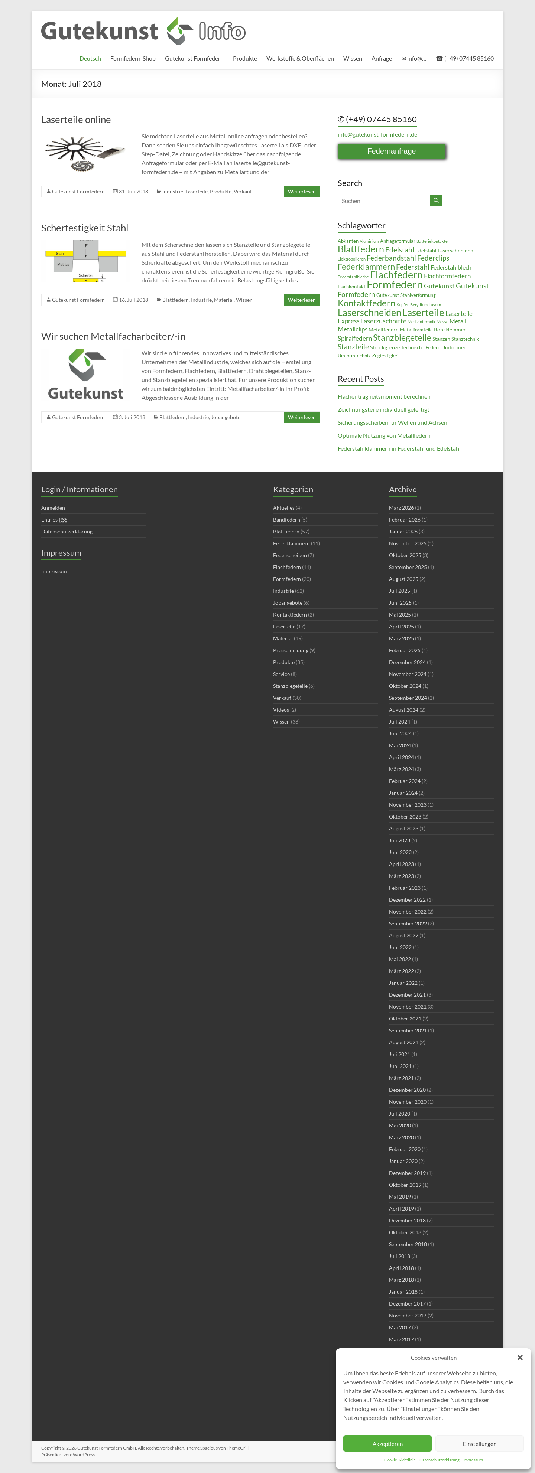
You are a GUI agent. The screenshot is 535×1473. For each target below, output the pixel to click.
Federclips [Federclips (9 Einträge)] (433, 258)
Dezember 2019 (407, 1173)
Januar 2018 (403, 1292)
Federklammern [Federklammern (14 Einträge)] (366, 266)
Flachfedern (287, 567)
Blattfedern (175, 300)
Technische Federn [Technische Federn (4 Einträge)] (420, 347)
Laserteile (196, 191)
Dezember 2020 (407, 1090)
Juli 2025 (399, 591)
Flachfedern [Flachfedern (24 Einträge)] (396, 275)
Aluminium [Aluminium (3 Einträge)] (369, 241)
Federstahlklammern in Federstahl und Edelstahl (399, 448)
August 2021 (403, 1042)
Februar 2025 (405, 650)
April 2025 (401, 626)
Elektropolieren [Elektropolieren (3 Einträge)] (352, 259)
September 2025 (408, 567)
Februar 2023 (405, 888)
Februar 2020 (405, 1149)
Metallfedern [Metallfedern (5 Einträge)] (384, 329)
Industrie (172, 191)
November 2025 (408, 543)
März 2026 (401, 507)
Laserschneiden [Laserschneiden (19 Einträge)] (369, 312)
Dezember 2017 (407, 1303)
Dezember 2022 (407, 899)
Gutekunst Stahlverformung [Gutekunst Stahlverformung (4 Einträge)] (406, 295)
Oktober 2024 (405, 686)
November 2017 (408, 1315)
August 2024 (403, 709)
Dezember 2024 (407, 662)
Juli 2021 (399, 1054)
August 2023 (403, 828)
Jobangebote (225, 417)
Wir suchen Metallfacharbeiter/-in (113, 336)
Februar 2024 (405, 781)
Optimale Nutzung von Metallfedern (384, 435)
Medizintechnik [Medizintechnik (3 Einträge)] (421, 321)
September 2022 (408, 923)
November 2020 (408, 1101)
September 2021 (408, 1030)
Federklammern (291, 543)
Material (224, 300)
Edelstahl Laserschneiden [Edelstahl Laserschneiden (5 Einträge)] (444, 250)
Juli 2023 (399, 840)
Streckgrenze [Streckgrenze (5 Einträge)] (385, 347)
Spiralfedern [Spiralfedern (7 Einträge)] (355, 338)
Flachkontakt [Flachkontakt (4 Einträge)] (352, 287)
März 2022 (401, 971)
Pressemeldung (290, 650)
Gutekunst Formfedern (194, 58)
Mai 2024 (400, 745)
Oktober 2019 (405, 1185)
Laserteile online (76, 119)
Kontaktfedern (290, 614)
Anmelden (53, 507)
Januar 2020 (403, 1161)
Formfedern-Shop (133, 58)
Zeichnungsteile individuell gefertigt (383, 409)
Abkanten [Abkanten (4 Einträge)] (348, 241)
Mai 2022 (400, 959)
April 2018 (401, 1268)
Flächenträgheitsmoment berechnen (384, 396)
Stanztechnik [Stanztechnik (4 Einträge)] (465, 339)
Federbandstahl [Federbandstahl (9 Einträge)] (391, 258)
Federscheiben (290, 555)
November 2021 (408, 1006)
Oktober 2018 (405, 1232)
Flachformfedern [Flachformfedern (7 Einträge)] (447, 276)
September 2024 (408, 698)
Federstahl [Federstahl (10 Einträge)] (412, 266)
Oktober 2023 (405, 816)
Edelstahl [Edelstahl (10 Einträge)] (399, 249)
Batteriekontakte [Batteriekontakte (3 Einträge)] (432, 241)
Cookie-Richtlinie (400, 1459)
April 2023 (401, 864)
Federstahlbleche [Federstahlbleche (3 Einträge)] (353, 276)
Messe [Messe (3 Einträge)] (442, 321)
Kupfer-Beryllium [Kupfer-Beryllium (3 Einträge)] (412, 304)
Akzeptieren (388, 1443)
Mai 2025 (400, 614)
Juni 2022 (400, 947)
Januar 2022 (403, 983)
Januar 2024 (403, 793)
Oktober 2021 (405, 1018)
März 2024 (401, 769)
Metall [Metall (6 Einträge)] (458, 321)
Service (281, 674)
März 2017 (401, 1339)
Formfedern (287, 579)
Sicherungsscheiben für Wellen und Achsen (392, 422)
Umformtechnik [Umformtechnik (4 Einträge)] (354, 356)
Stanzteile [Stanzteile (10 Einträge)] (353, 346)
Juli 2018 (399, 1256)
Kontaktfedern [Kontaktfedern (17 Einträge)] (366, 303)
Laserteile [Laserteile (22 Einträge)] (423, 312)
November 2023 (408, 804)
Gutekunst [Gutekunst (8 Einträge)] (439, 286)
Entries (54, 519)
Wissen (352, 58)
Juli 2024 (399, 721)
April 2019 (401, 1208)
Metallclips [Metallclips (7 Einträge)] (352, 329)
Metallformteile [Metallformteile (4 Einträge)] (416, 330)
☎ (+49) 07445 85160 (465, 58)
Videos (281, 709)
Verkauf (243, 191)
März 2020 (401, 1137)
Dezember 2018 (407, 1220)
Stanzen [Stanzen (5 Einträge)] (441, 339)
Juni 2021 (400, 1066)
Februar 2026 (405, 519)
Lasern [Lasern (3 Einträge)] (435, 304)
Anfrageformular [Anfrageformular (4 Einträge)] (397, 241)
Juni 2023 (400, 852)
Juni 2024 (400, 733)
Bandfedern (286, 519)
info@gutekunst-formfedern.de (377, 134)
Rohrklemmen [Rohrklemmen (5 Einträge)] (450, 329)
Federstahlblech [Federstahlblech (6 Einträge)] (451, 267)
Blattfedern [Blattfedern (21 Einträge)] (361, 248)
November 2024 (408, 674)
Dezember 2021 (407, 995)
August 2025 (403, 579)
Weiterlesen (302, 191)
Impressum (473, 1459)
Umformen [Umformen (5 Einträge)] (454, 347)
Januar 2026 (403, 531)
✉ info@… (414, 58)
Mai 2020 (400, 1125)
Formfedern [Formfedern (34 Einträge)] (395, 284)
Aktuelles (284, 507)
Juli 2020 (399, 1113)
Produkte (245, 58)
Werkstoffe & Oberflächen (300, 58)
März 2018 (401, 1280)
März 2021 (401, 1078)
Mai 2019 (400, 1196)
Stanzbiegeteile (290, 686)
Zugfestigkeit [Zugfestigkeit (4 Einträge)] (386, 356)
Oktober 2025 (405, 555)
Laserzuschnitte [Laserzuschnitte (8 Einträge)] (383, 321)
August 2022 (403, 935)
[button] (520, 1357)
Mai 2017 (400, 1327)
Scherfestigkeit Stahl (85, 227)
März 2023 (401, 876)
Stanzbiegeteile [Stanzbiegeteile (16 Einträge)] (402, 337)
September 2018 (408, 1244)
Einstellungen (479, 1443)
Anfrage (382, 58)
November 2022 (408, 911)
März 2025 (401, 638)
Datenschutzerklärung (439, 1459)
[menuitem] (90, 58)
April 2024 (401, 757)
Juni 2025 (400, 603)
